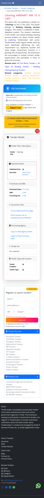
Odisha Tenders (12, 370)
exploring (12, 40)
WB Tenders (11, 347)
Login (23, 326)
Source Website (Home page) (22, 211)
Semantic (4, 441)
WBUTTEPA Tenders (14, 387)
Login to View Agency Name (21, 231)
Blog (3, 453)
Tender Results (7, 446)
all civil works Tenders (26, 63)
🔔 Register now (14, 108)
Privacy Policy (6, 459)
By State (4, 468)
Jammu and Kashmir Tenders (17, 359)
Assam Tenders (12, 367)
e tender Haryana (13, 357)
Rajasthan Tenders (13, 349)
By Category (6, 473)
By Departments (7, 476)
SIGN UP (22, 320)
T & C (26, 324)
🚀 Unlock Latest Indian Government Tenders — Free (22, 122)
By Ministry (5, 471)
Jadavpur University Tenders (17, 389)
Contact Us (5, 456)
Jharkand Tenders (13, 362)
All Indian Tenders (11, 8)
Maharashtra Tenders (14, 344)
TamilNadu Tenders (13, 339)
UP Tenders (10, 352)
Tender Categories (28, 8)
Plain (3, 444)
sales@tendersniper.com (12, 480)
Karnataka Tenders (13, 336)
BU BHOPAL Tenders (14, 394)
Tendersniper (7, 3)
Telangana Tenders (13, 341)
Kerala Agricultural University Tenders (20, 392)
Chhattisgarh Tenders (14, 364)
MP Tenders (10, 354)
